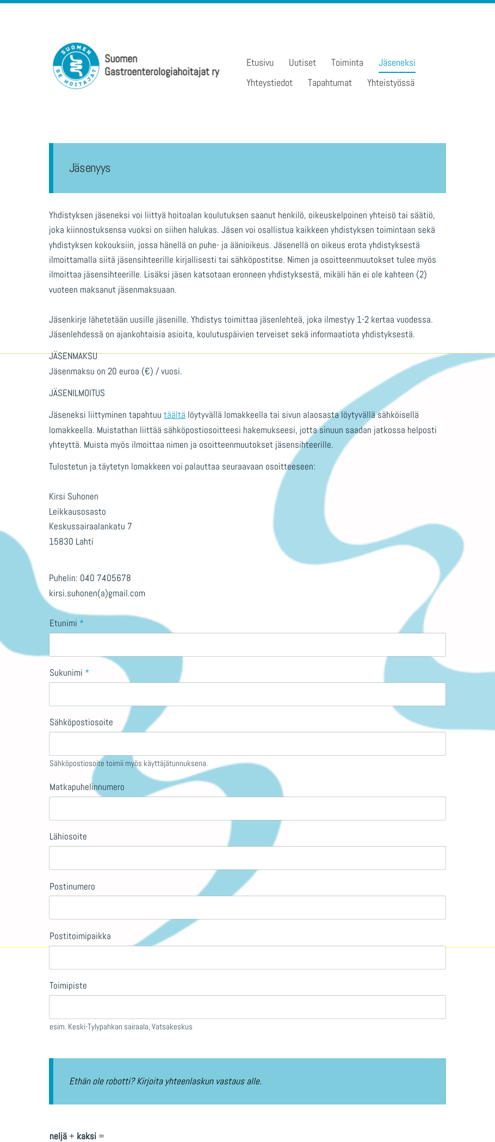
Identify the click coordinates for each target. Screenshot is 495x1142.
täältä (174, 415)
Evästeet (315, 1115)
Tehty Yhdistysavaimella (414, 1114)
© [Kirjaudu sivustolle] (54, 1114)
